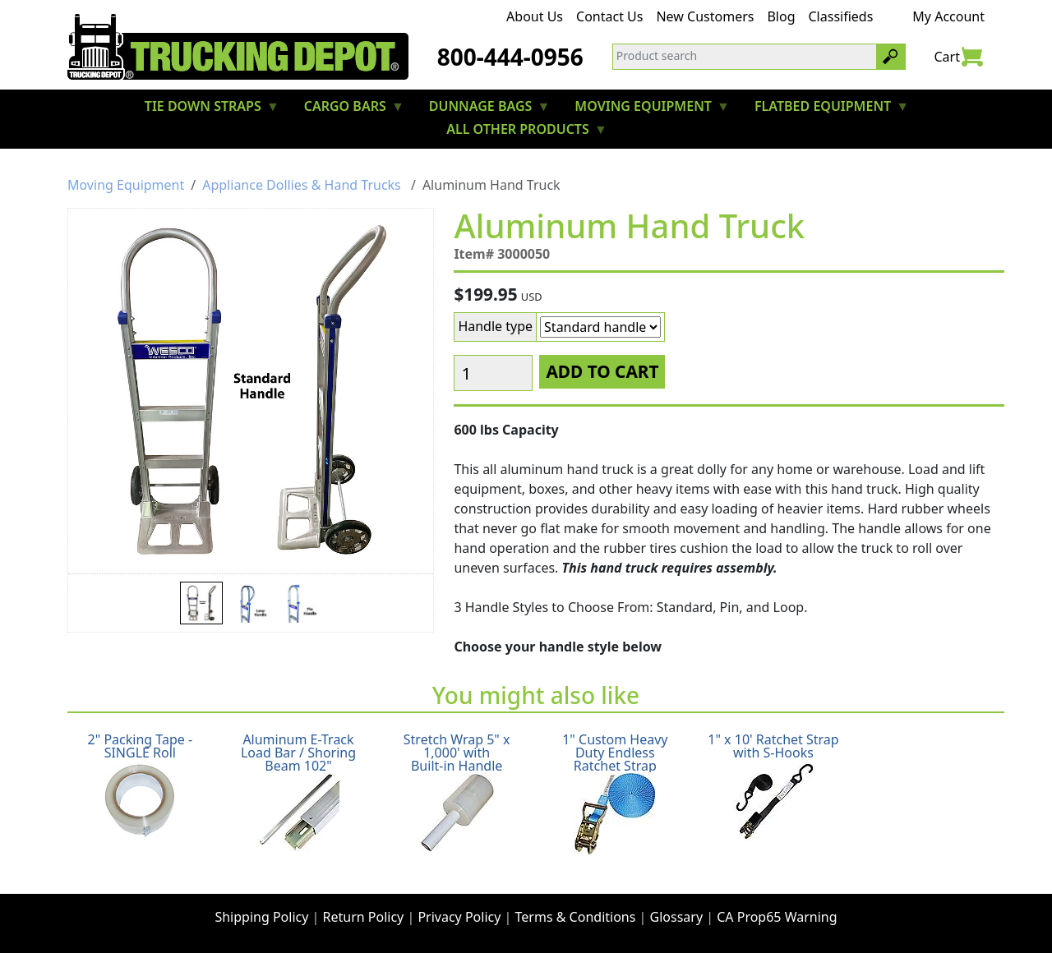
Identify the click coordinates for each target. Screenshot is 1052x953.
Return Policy (363, 917)
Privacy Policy (459, 917)
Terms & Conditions (575, 917)
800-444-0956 (510, 56)
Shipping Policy (261, 917)
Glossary (677, 917)
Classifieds (841, 16)
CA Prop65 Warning (777, 917)
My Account (948, 16)
